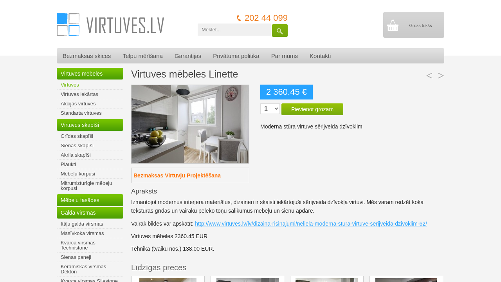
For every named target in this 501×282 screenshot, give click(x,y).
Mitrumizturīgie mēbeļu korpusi (86, 185)
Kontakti (320, 55)
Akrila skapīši (76, 155)
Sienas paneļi (76, 257)
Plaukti (68, 164)
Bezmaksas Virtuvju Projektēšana (177, 175)
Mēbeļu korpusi (78, 174)
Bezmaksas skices (87, 55)
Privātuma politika (236, 55)
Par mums (284, 55)
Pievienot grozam (312, 109)
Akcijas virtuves (78, 104)
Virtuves (70, 85)
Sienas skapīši (77, 145)
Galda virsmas (78, 213)
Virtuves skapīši (80, 125)
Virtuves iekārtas (79, 94)
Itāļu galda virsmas (82, 224)
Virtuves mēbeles (82, 73)
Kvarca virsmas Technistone (78, 245)
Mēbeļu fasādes (80, 200)
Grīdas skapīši (77, 136)
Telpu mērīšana (143, 55)
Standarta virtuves (81, 113)
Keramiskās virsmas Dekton (83, 269)
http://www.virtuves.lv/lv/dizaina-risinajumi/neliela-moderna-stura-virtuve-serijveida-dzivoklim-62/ (311, 224)
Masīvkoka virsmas (82, 233)
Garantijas (188, 55)
